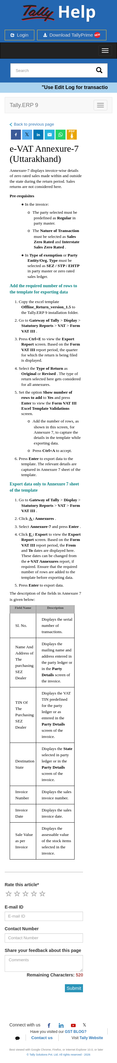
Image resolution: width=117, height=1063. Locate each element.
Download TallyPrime (71, 35)
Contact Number (22, 928)
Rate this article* (22, 884)
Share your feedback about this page (43, 950)
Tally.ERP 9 (24, 105)
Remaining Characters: (55, 974)
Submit (74, 988)
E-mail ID (14, 906)
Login (19, 35)
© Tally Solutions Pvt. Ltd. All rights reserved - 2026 (58, 1054)
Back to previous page (31, 124)
